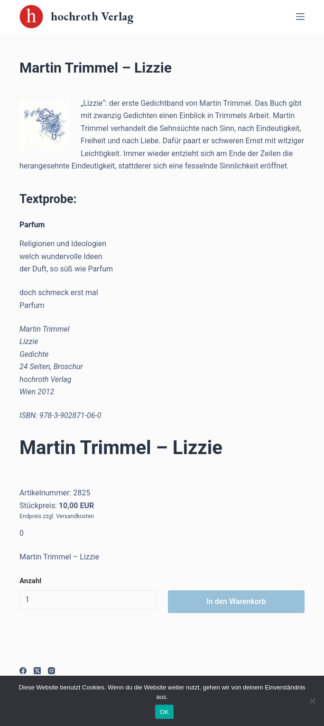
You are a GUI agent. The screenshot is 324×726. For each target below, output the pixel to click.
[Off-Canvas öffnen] (300, 16)
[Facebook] (23, 670)
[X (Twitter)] (37, 670)
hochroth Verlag (92, 16)
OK (164, 712)
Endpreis (30, 516)
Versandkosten (75, 516)
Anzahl (30, 581)
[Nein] (312, 701)
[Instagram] (51, 670)
